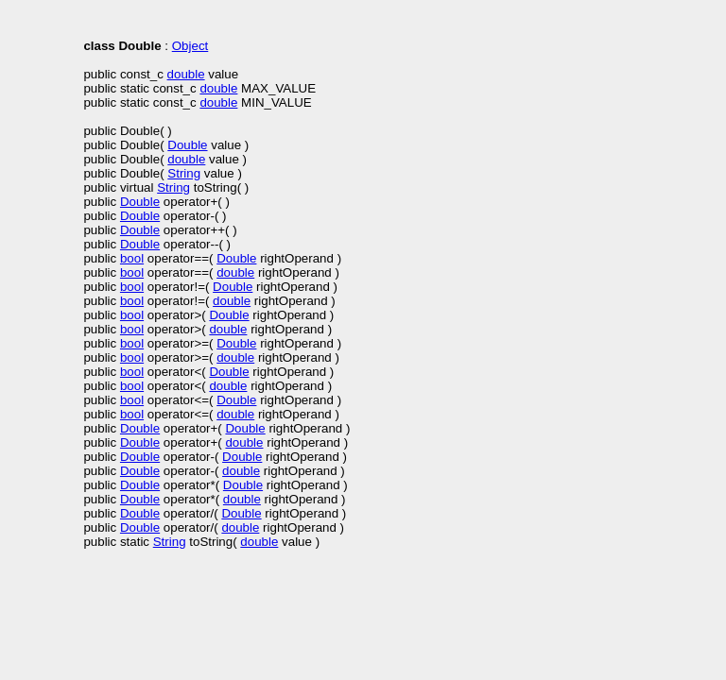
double (186, 74)
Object (190, 46)
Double (187, 145)
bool (132, 258)
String (183, 173)
